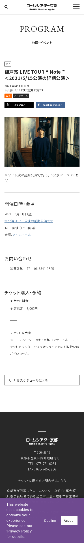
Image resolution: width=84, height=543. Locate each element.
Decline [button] (50, 520)
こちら (62, 480)
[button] (26, 537)
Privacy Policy (19, 531)
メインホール (22, 234)
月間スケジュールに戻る (31, 380)
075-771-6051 (46, 463)
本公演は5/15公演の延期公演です (24, 90)
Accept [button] (69, 520)
